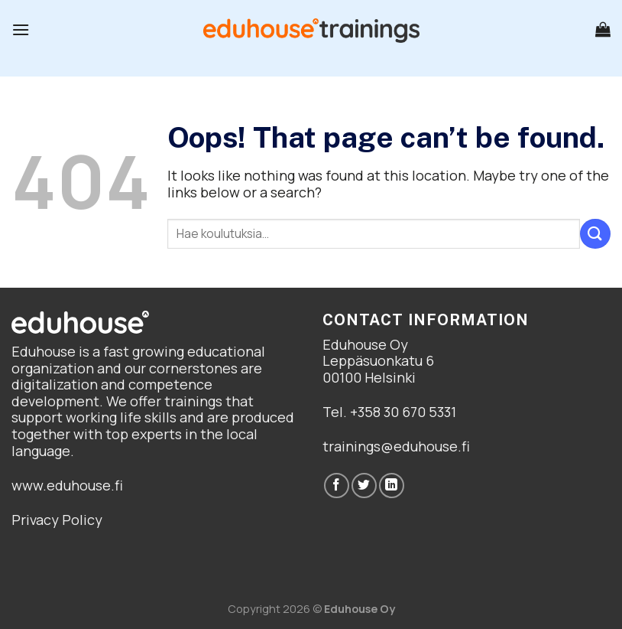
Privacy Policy (56, 519)
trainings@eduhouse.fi (396, 446)
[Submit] (595, 234)
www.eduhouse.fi (67, 485)
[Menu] (20, 29)
